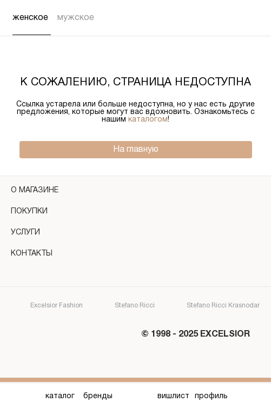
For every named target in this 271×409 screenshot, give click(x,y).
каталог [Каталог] (60, 396)
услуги (135, 234)
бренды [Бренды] (98, 396)
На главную (135, 149)
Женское (30, 18)
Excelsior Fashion (47, 306)
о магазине (135, 192)
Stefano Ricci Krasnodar (214, 306)
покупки (135, 213)
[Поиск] (230, 17)
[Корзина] (251, 17)
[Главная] (136, 396)
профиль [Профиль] (211, 396)
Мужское (75, 18)
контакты (135, 255)
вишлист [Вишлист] (173, 396)
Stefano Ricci (125, 306)
